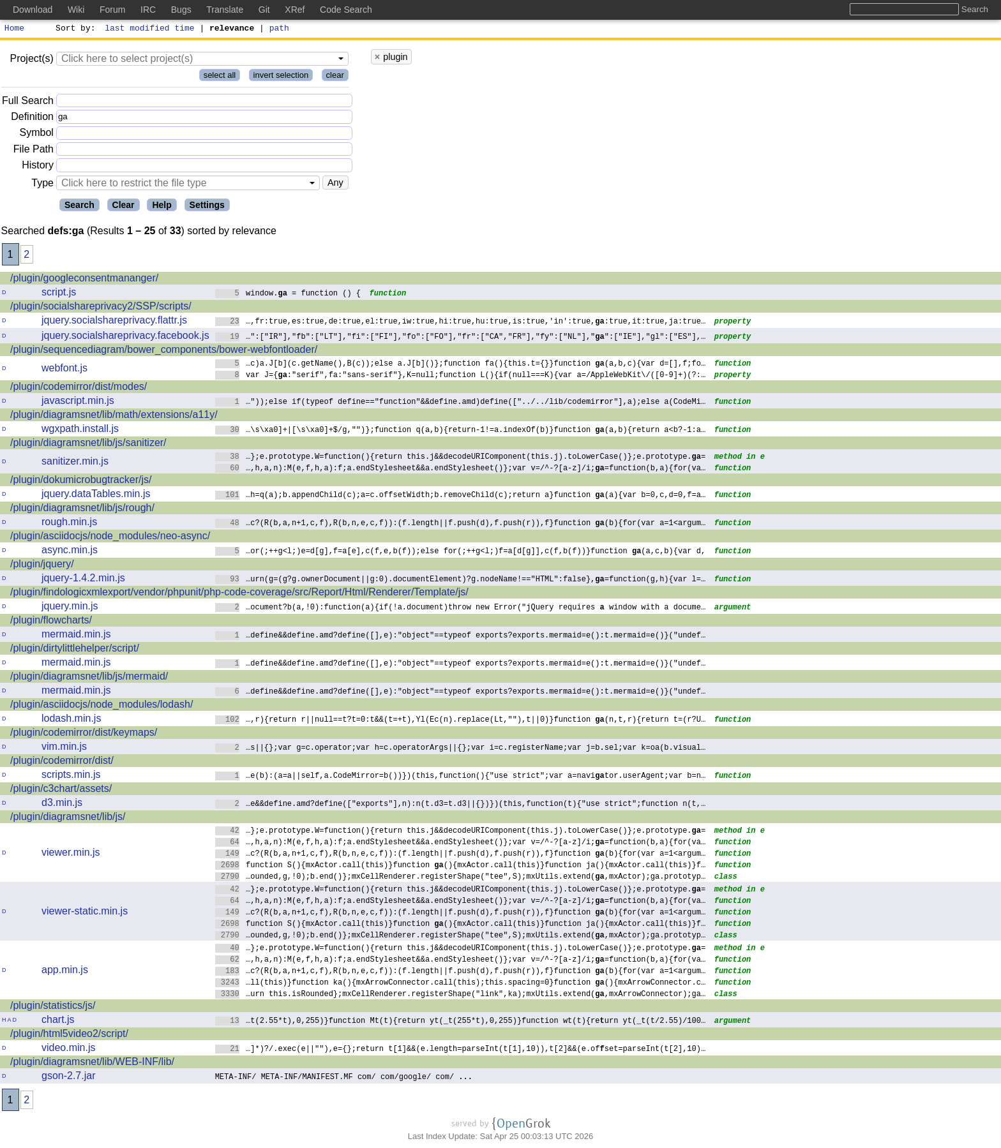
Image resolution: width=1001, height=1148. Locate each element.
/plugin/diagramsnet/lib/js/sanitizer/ (88, 444)
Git (264, 9)
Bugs (181, 9)
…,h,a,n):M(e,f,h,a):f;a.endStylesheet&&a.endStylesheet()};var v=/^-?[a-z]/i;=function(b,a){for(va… (460, 469)
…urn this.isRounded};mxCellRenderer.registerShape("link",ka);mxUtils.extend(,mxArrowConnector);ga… (460, 995)
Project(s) (31, 60)
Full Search (28, 102)
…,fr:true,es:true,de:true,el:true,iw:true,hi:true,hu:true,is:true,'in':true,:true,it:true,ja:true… (460, 322)
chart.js (58, 1021)
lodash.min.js (71, 720)
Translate (224, 9)
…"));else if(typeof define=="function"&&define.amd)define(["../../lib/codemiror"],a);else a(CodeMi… (460, 403)
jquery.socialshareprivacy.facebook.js (125, 337)
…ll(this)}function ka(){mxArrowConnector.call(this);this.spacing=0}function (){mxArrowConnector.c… (460, 983)
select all (220, 77)
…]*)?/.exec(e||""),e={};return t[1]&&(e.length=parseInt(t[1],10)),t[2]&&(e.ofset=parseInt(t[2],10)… (460, 1050)
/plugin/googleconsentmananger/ (84, 279)
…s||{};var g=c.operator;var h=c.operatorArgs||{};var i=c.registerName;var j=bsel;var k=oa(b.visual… (460, 748)
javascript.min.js (77, 402)
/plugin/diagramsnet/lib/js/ (68, 818)
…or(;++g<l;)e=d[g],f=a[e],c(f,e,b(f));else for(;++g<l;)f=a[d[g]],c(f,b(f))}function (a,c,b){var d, (460, 552)
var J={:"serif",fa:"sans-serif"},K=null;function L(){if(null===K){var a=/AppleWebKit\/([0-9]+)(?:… (460, 376)
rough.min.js (69, 523)
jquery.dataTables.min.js (95, 495)
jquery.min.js (69, 607)
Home (14, 29)
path (279, 29)
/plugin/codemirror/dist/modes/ (78, 388)
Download (32, 9)
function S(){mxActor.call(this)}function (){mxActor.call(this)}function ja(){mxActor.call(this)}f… (460, 866)
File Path (33, 150)
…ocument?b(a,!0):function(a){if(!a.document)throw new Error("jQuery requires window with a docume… (460, 608)
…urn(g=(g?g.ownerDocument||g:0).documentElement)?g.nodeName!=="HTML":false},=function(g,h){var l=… (460, 580)
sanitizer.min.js (75, 463)
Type (42, 184)
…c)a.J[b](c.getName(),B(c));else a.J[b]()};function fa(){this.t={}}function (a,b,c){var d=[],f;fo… (460, 364)
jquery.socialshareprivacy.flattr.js (114, 322)
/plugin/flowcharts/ (51, 621)
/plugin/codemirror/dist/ (62, 762)
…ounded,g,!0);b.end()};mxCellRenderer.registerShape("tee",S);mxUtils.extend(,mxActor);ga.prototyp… (460, 877)
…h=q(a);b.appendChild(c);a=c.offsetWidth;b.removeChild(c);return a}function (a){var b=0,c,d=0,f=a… (460, 496)
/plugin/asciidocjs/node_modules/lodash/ (101, 706)
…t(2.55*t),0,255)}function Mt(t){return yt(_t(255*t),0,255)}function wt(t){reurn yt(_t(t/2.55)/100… (460, 1022)
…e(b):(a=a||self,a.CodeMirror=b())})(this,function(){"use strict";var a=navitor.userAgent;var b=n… (460, 777)
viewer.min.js (70, 854)
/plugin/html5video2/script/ (69, 1035)
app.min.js (64, 971)
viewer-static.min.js (84, 912)
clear (335, 77)
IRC (148, 9)
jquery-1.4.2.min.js (83, 579)
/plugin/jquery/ (42, 565)
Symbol (37, 135)
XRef (295, 9)
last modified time (150, 29)
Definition (32, 118)
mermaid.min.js (75, 635)
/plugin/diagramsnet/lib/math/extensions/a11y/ (114, 416)
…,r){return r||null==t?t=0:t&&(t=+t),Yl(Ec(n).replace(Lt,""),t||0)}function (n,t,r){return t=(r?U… (460, 720)
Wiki (76, 9)
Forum (112, 9)
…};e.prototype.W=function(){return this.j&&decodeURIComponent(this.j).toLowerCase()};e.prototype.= (460, 457)
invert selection (281, 77)
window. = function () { (288, 294)
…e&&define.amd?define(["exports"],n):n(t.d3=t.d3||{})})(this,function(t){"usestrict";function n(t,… (460, 805)
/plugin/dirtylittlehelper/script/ (74, 650)
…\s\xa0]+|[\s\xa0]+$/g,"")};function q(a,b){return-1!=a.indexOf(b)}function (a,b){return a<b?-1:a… (460, 431)
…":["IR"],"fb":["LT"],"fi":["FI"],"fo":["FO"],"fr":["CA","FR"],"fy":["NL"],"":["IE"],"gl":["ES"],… (460, 337)
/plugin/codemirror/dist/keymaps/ (83, 734)
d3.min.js (61, 804)
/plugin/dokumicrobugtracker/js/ (80, 481)
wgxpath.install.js (80, 430)
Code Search (346, 9)
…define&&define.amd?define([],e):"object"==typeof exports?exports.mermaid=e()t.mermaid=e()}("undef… (460, 636)
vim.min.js (64, 748)
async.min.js (69, 551)
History (38, 166)
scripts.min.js (70, 776)
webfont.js (64, 369)
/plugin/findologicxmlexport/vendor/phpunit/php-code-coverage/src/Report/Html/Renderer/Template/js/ (239, 593)
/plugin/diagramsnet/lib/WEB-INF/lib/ (92, 1063)
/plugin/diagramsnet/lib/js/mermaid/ (89, 678)
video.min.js (68, 1049)
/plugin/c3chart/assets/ (61, 790)
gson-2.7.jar (68, 1077)
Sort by (73, 29)
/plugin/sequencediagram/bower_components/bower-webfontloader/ (163, 351)
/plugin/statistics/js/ (52, 1007)
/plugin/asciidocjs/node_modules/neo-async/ (110, 537)
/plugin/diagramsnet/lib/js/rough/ (82, 509)
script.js (58, 293)
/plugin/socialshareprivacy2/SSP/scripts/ (101, 307)
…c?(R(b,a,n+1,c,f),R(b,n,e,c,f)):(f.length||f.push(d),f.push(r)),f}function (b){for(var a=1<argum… (460, 524)
